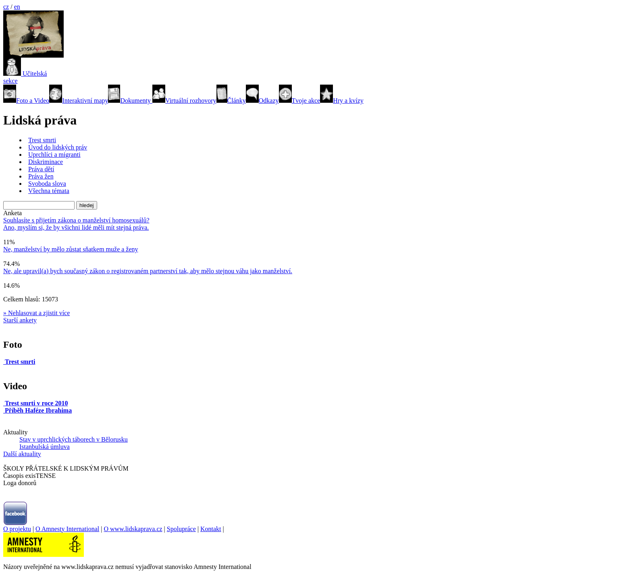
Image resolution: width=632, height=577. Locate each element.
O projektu (17, 528)
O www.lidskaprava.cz (133, 528)
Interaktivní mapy (78, 100)
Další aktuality (22, 453)
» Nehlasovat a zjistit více (36, 312)
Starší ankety (20, 320)
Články (231, 100)
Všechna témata (48, 190)
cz (6, 6)
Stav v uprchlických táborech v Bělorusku (73, 439)
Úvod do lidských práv (57, 147)
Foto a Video (26, 100)
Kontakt (210, 528)
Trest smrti (42, 140)
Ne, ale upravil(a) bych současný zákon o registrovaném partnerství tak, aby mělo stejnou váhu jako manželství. (147, 271)
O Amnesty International (67, 528)
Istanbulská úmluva (44, 446)
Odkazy (262, 100)
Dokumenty (130, 100)
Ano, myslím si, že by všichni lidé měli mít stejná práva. (76, 227)
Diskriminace (45, 161)
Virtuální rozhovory (184, 100)
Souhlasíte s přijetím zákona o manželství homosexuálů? (76, 220)
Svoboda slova (47, 183)
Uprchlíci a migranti (54, 154)
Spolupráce (181, 528)
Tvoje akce (299, 100)
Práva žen (41, 176)
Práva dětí (41, 169)
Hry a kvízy (342, 100)
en (17, 6)
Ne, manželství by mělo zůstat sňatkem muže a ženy (70, 249)
